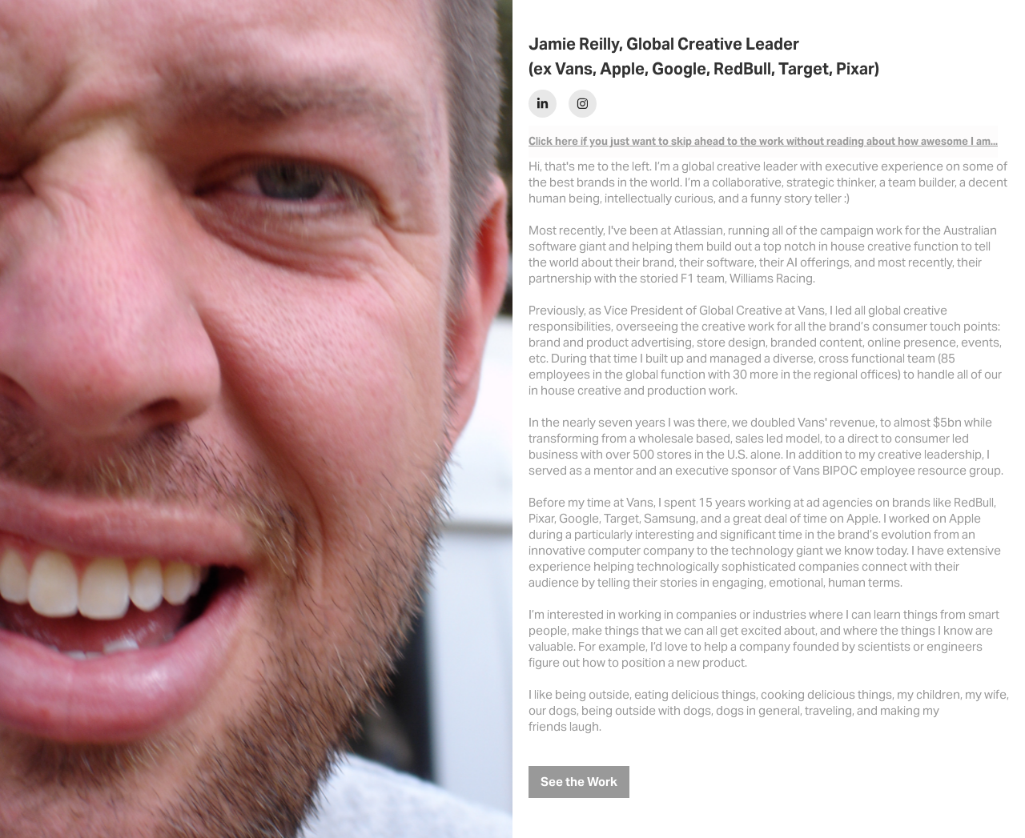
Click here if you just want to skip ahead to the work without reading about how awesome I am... (763, 141)
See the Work (579, 781)
